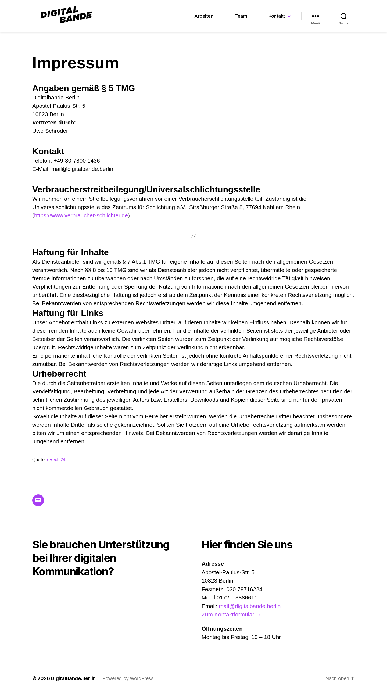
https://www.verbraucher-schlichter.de (81, 219)
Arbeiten (203, 18)
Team (241, 18)
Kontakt (276, 18)
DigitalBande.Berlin (73, 682)
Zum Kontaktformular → (231, 618)
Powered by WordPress (127, 682)
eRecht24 (56, 463)
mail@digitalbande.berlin (250, 609)
